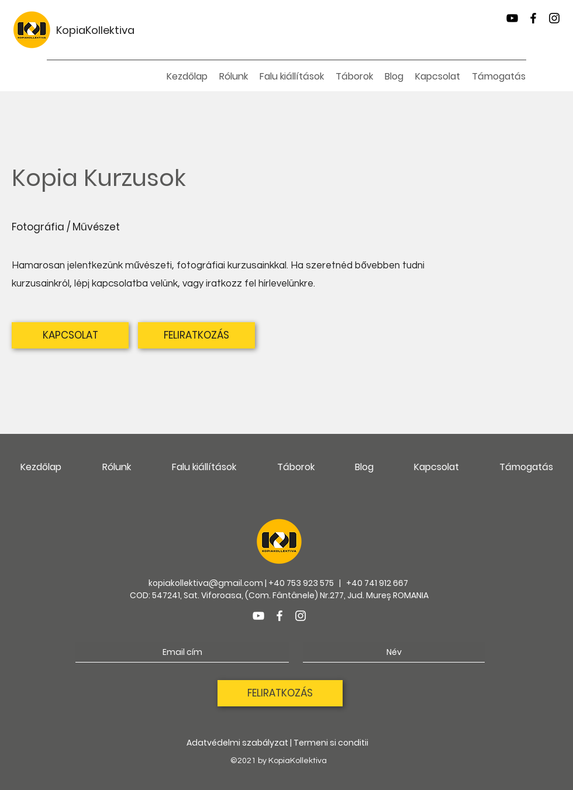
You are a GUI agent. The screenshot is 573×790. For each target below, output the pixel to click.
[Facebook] (533, 18)
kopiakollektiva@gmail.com (206, 583)
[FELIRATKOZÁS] (196, 335)
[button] (292, 76)
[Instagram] (554, 18)
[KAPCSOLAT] (70, 335)
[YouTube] (512, 18)
